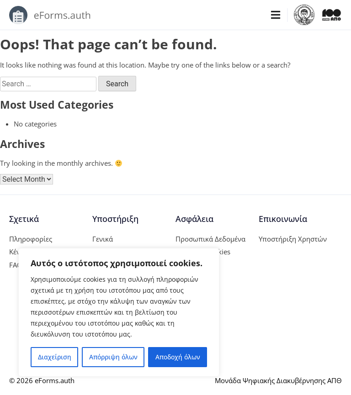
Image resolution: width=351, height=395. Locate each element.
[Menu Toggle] (275, 15)
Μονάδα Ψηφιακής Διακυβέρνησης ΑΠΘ (278, 380)
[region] (118, 312)
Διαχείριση (54, 357)
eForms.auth (54, 380)
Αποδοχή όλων (177, 357)
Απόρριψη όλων (113, 357)
